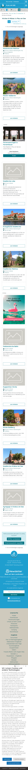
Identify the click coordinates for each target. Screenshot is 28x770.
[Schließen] (26, 666)
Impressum (5, 768)
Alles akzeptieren (14, 763)
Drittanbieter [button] (23, 768)
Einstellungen (19, 759)
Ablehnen (7, 759)
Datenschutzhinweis (14, 768)
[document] (14, 712)
